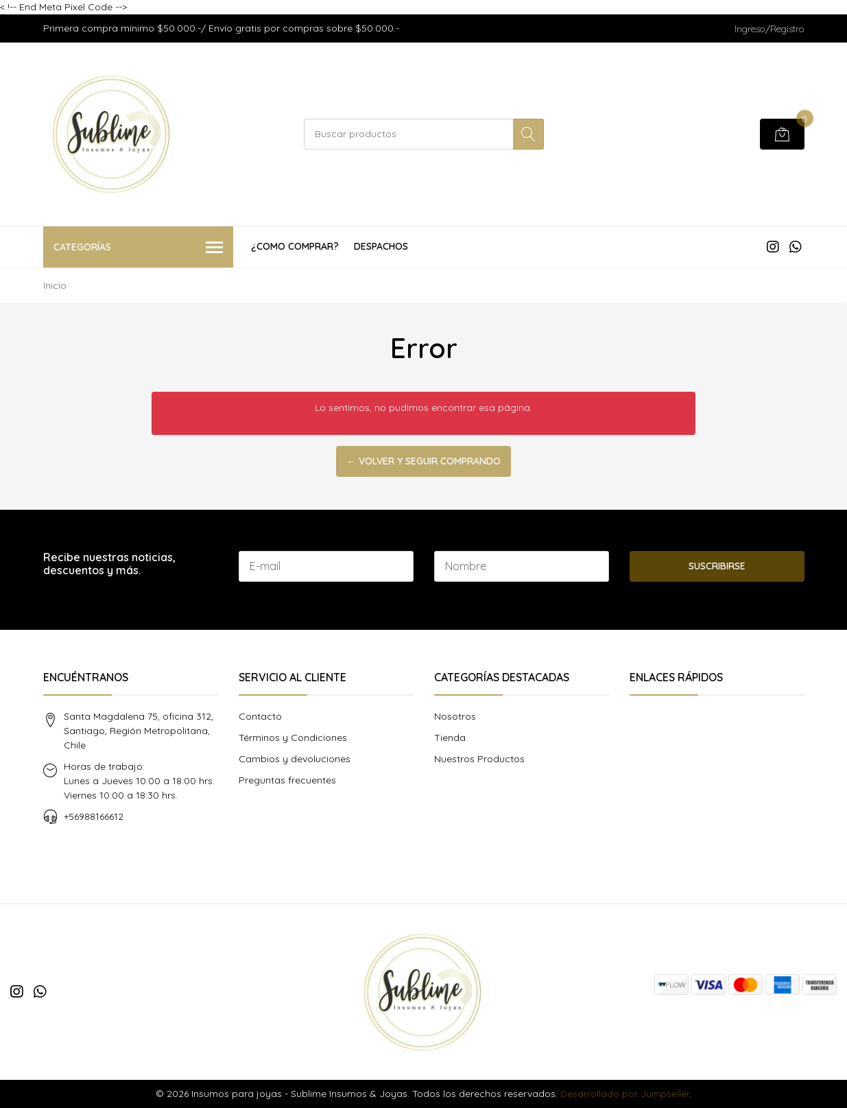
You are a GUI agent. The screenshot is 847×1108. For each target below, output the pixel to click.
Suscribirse (717, 566)
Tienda (450, 737)
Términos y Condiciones (293, 737)
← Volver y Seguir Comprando (423, 461)
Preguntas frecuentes (287, 780)
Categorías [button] (138, 248)
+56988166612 (93, 816)
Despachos (381, 246)
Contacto (260, 716)
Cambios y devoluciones (294, 759)
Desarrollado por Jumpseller (624, 1093)
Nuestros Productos (479, 759)
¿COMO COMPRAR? (295, 246)
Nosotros (455, 716)
